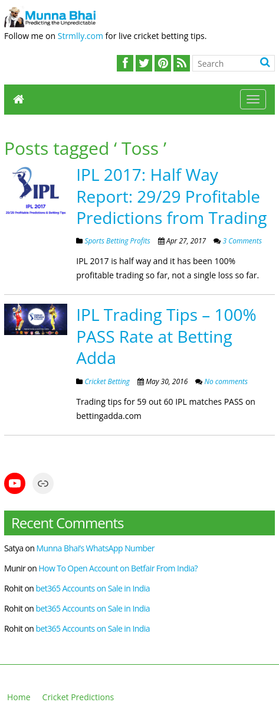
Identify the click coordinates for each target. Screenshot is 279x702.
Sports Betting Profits (117, 241)
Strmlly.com (80, 35)
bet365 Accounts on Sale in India (92, 588)
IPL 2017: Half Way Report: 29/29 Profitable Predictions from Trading (171, 196)
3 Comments (241, 241)
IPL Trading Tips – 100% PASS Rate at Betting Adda (166, 336)
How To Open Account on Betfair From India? (118, 568)
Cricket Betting (106, 381)
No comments (225, 381)
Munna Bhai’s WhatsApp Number (96, 548)
